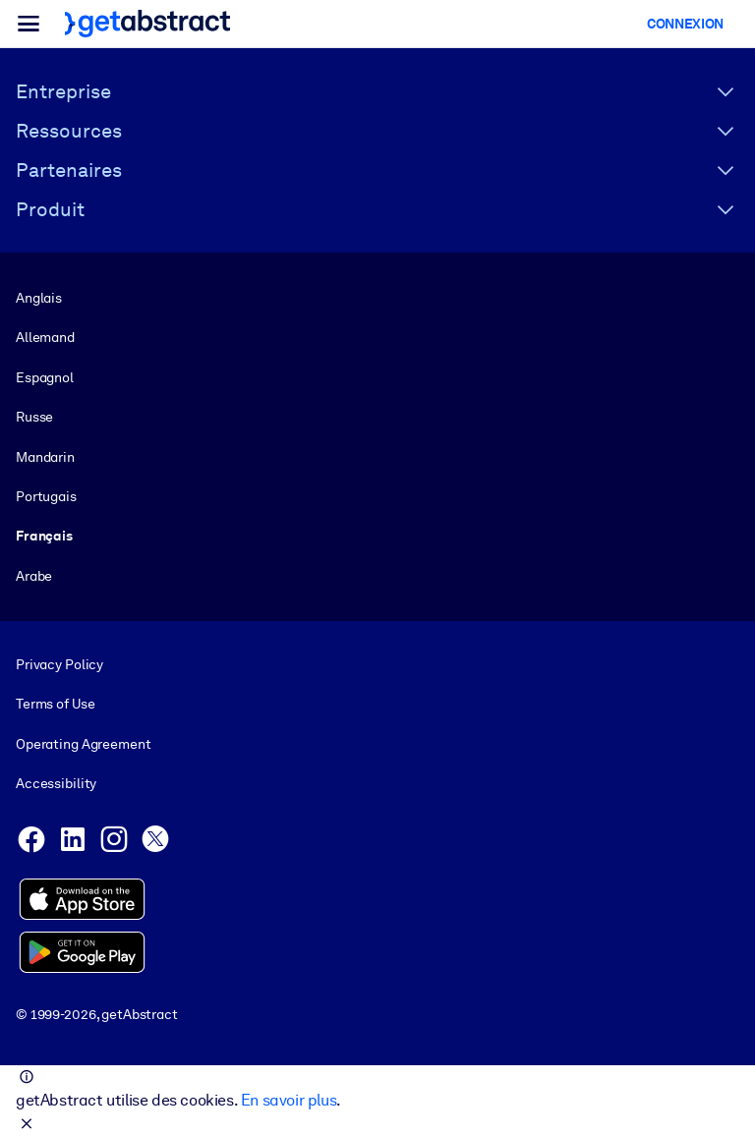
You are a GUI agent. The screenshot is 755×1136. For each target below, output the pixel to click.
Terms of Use (55, 704)
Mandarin (45, 457)
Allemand (45, 337)
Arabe (34, 576)
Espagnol (45, 377)
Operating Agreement (83, 744)
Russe (34, 417)
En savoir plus (288, 1100)
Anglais (39, 298)
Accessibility (56, 783)
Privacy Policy (59, 664)
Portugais (46, 496)
